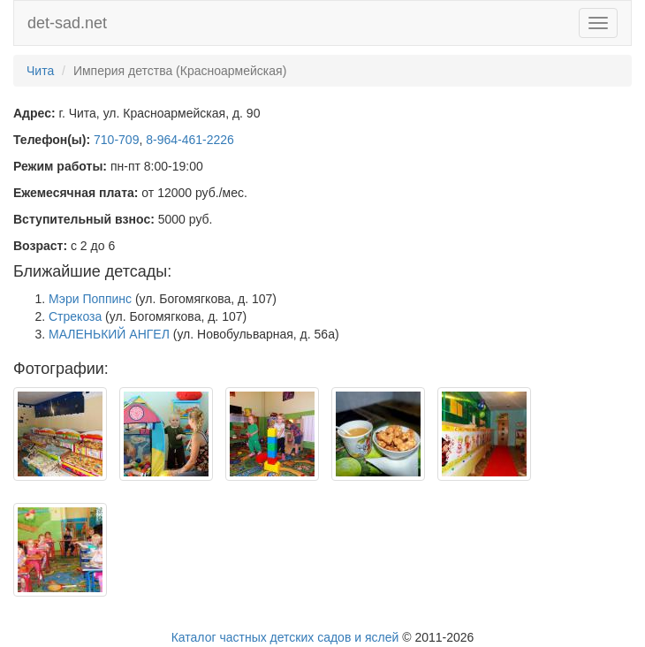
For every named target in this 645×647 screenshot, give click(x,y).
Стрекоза (75, 316)
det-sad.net (67, 23)
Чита (40, 71)
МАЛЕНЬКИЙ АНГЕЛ (109, 334)
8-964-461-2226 (190, 140)
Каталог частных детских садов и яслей (285, 637)
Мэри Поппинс (90, 299)
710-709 (116, 140)
